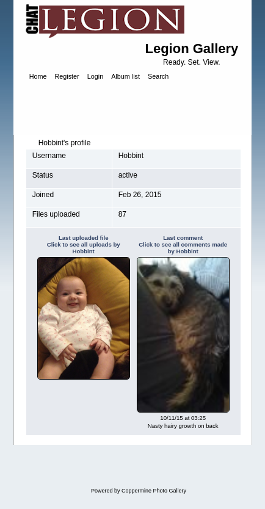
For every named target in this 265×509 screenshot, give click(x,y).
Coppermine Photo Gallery (154, 491)
